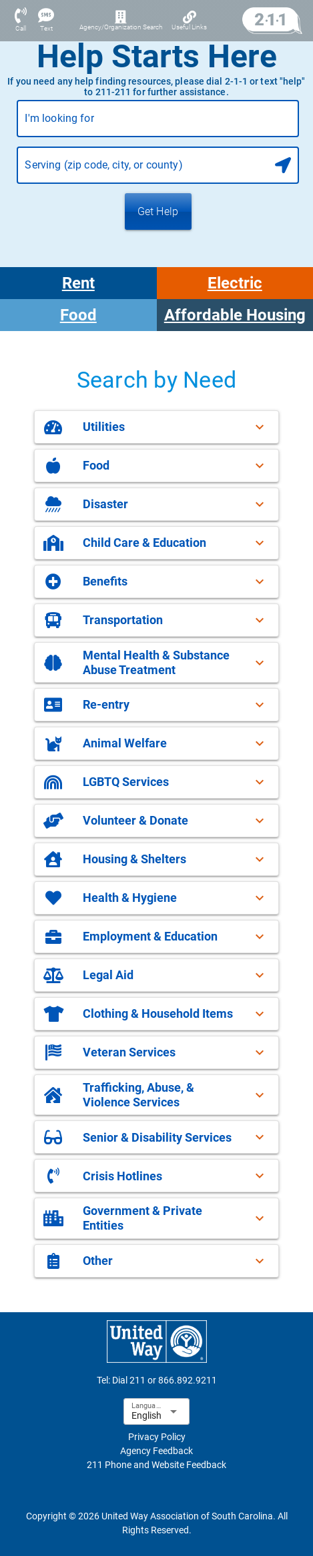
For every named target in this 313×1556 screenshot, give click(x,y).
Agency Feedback (156, 1450)
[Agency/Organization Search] (121, 20)
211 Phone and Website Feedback (156, 1464)
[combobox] (157, 124)
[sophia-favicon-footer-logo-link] (157, 1341)
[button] (156, 427)
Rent (78, 283)
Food (78, 315)
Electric (235, 283)
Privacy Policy (157, 1436)
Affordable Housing (235, 315)
